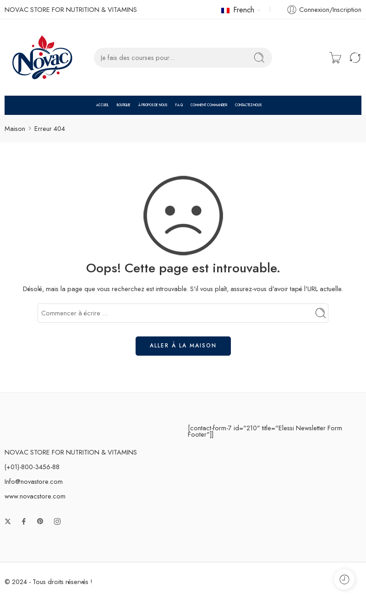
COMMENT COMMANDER (209, 105)
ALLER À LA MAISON (183, 345)
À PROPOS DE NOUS (152, 105)
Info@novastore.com (34, 481)
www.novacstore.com (35, 496)
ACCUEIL (102, 105)
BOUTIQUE (124, 105)
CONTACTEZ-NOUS (248, 105)
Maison (15, 128)
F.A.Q (179, 105)
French (237, 10)
